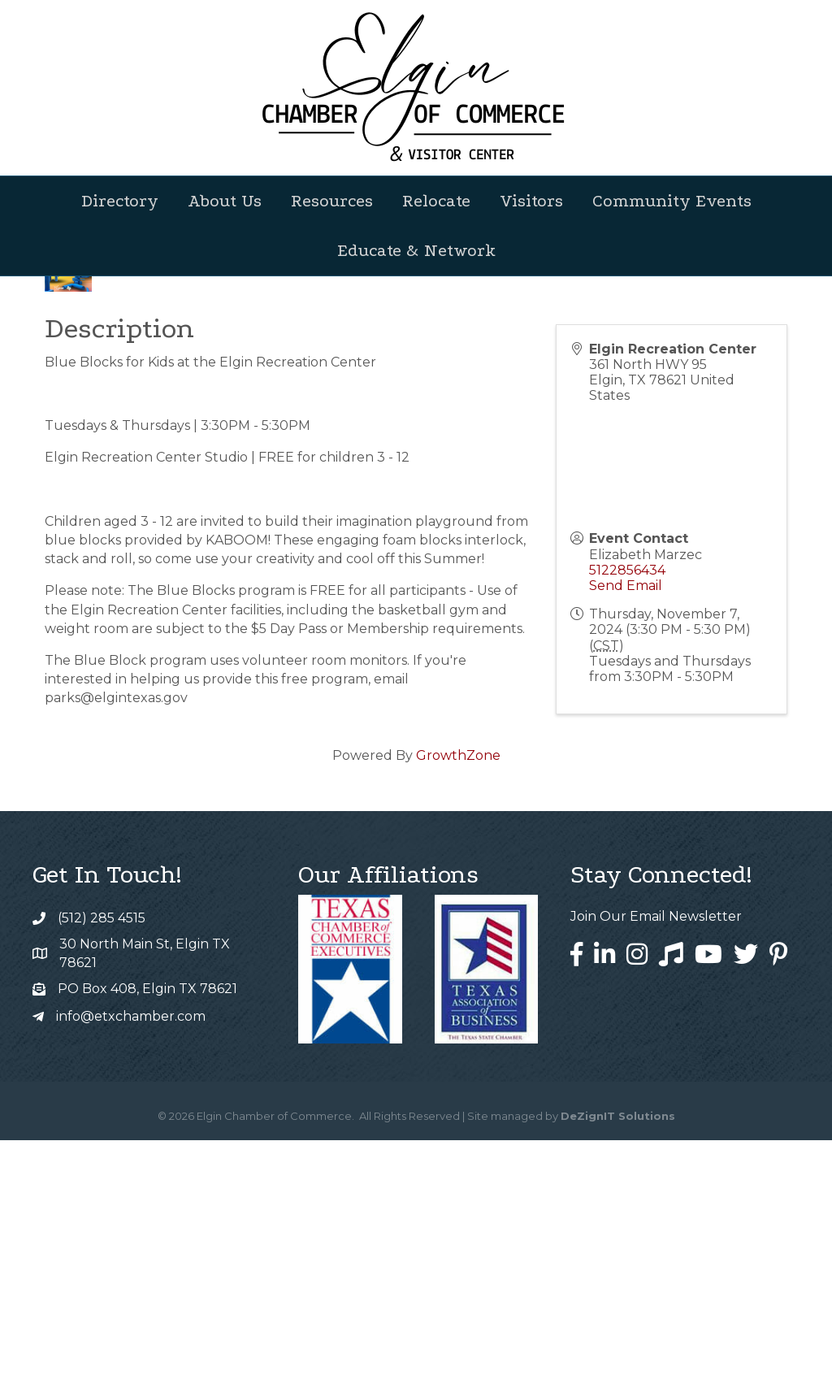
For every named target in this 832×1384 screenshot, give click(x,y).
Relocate (436, 200)
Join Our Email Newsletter (656, 1160)
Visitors (531, 200)
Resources (332, 200)
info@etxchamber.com (131, 1260)
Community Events (672, 200)
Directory (119, 200)
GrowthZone (458, 999)
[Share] (582, 493)
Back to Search (89, 465)
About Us (225, 200)
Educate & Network (416, 250)
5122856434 (627, 814)
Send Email (625, 829)
